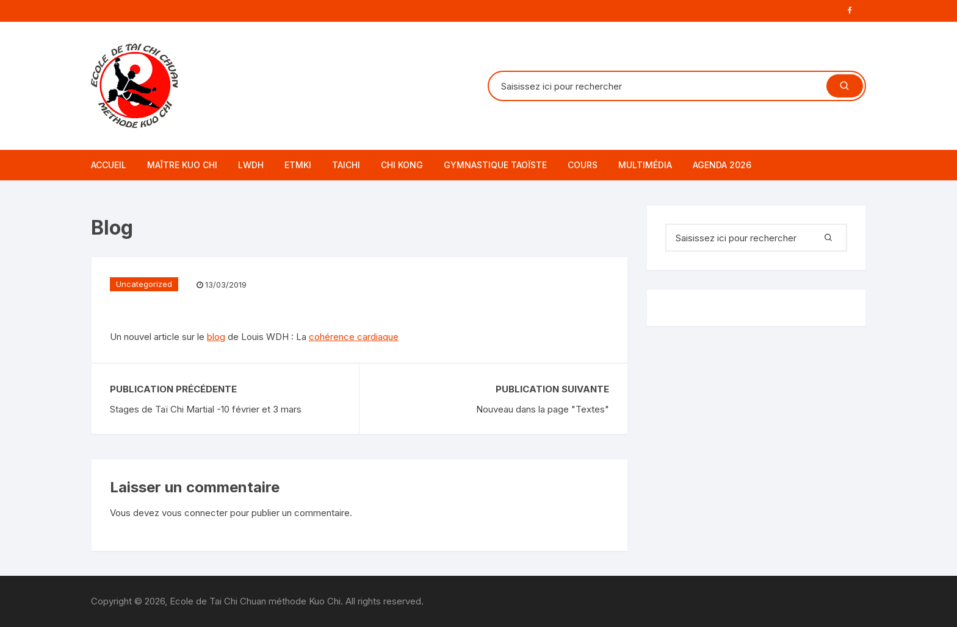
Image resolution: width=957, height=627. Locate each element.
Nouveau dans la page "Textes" (542, 409)
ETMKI (297, 165)
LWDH (251, 165)
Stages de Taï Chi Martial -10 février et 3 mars (206, 409)
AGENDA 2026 (722, 165)
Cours (583, 165)
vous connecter (195, 513)
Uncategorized (144, 284)
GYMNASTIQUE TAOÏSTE (495, 165)
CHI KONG (402, 165)
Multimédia (645, 165)
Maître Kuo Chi (182, 165)
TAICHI (346, 165)
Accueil (108, 165)
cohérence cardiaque (354, 336)
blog (216, 336)
